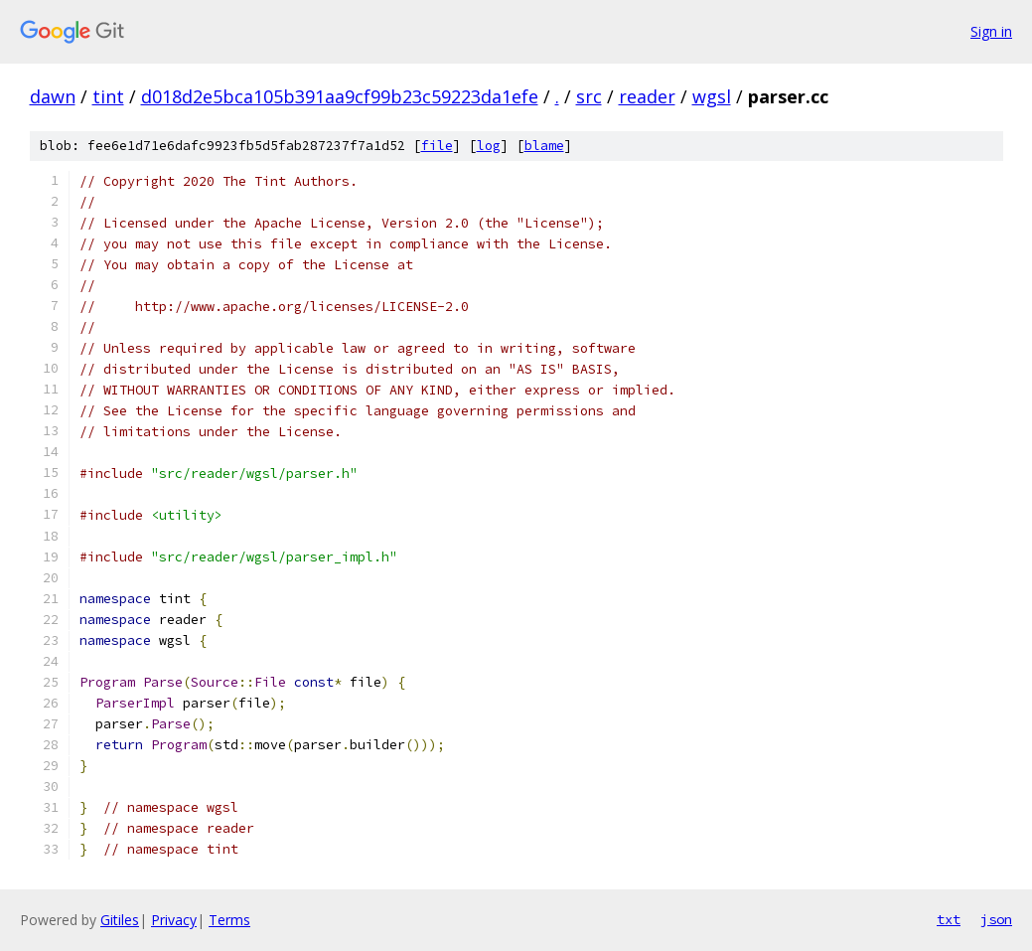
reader (647, 96)
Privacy (174, 919)
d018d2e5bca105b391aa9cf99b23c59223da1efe (339, 96)
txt (948, 919)
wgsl (711, 96)
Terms (229, 919)
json (996, 919)
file (437, 145)
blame (544, 145)
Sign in (991, 31)
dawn (52, 96)
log (489, 145)
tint (108, 96)
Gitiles (119, 919)
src (589, 96)
